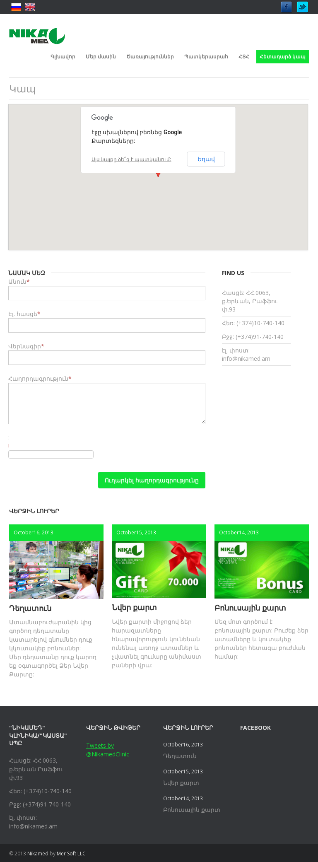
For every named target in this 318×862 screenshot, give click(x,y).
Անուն (17, 281)
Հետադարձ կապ (283, 56)
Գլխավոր (63, 56)
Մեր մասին (101, 56)
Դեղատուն (30, 608)
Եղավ (206, 159)
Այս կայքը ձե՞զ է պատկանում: (131, 159)
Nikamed (37, 853)
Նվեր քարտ (134, 607)
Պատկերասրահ (206, 56)
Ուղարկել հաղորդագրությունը (152, 480)
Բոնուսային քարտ (250, 608)
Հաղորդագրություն (38, 378)
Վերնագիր (24, 346)
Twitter (302, 5)
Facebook (286, 5)
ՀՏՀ (243, 56)
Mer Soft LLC (71, 853)
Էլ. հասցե (22, 314)
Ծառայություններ (150, 56)
